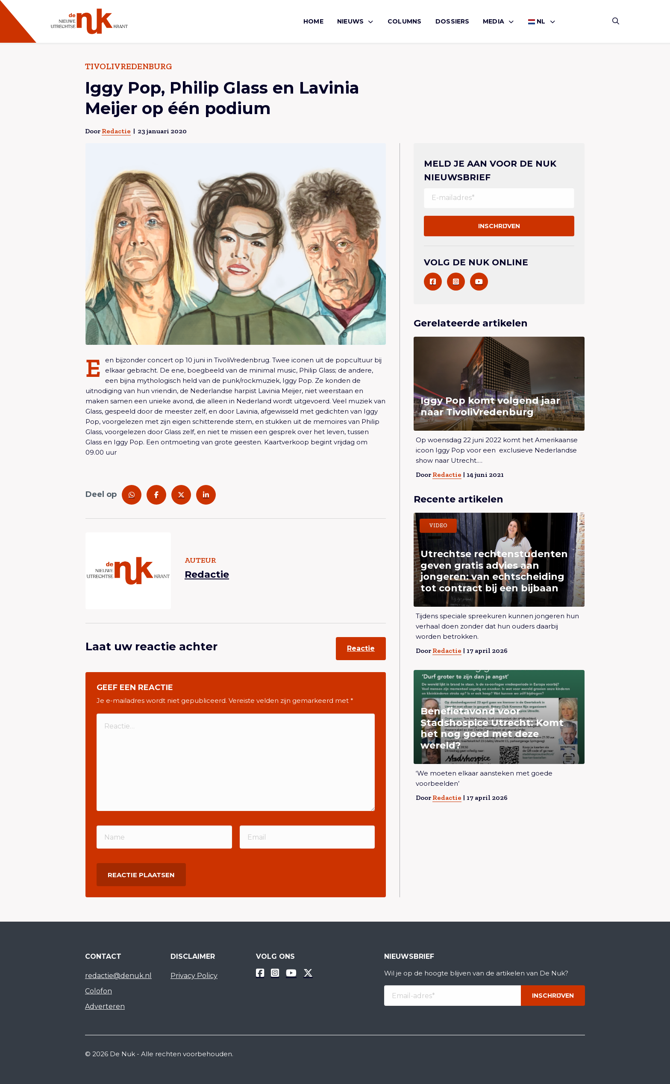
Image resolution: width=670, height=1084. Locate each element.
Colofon (98, 991)
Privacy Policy (193, 976)
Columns (404, 21)
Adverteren (105, 1006)
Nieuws (350, 21)
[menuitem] (313, 21)
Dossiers (452, 21)
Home (313, 21)
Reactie (361, 648)
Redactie (116, 131)
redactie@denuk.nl (118, 976)
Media (493, 21)
